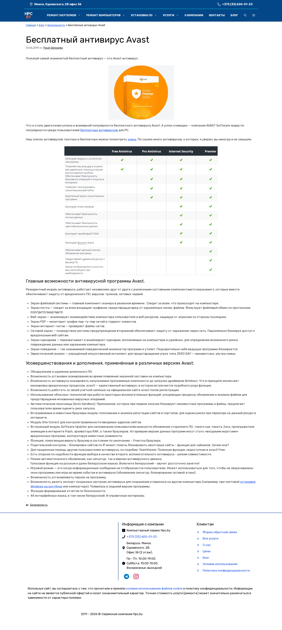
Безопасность (56, 25)
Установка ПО (145, 15)
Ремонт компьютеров (107, 15)
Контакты (217, 15)
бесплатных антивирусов (99, 130)
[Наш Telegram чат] (126, 578)
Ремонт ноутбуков (65, 15)
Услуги (172, 15)
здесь (132, 139)
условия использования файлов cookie (154, 588)
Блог (234, 15)
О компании (194, 15)
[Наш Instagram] (136, 578)
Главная (31, 25)
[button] (245, 15)
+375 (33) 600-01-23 (237, 4)
